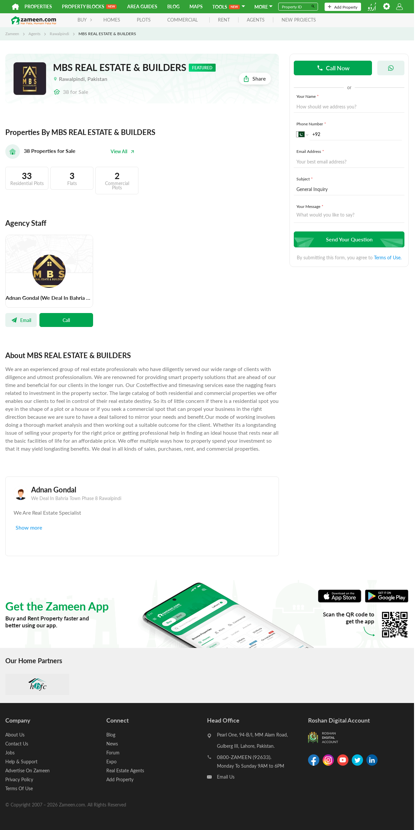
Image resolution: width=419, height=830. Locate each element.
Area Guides (142, 6)
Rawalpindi (59, 33)
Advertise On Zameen (27, 770)
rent (224, 20)
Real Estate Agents (125, 770)
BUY (85, 20)
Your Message (310, 206)
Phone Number (311, 124)
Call (66, 320)
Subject (305, 179)
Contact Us (16, 743)
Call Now (333, 68)
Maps (196, 6)
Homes (111, 20)
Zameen (12, 33)
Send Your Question (348, 239)
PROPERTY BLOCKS (89, 6)
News (112, 743)
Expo (111, 761)
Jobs (10, 752)
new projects (299, 20)
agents (256, 20)
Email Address (310, 151)
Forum (113, 752)
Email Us (226, 777)
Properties (38, 6)
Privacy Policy (19, 779)
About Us (15, 735)
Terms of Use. (387, 257)
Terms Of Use (19, 788)
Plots (144, 20)
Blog (173, 6)
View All (122, 151)
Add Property (342, 7)
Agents (34, 33)
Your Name (308, 96)
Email (21, 320)
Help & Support (21, 761)
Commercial (182, 20)
